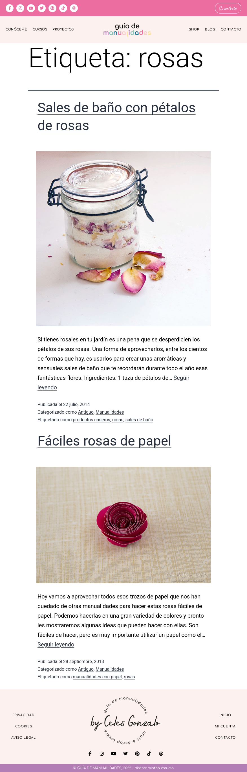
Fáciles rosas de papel (104, 440)
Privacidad (23, 714)
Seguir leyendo (56, 644)
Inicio (225, 714)
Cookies (23, 726)
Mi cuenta (225, 726)
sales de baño (139, 419)
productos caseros (91, 419)
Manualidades (110, 411)
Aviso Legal (23, 737)
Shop (194, 29)
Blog (210, 29)
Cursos (40, 29)
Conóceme (16, 29)
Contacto (231, 29)
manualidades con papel (97, 676)
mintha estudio (161, 768)
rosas (118, 419)
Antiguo (86, 411)
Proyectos (63, 29)
